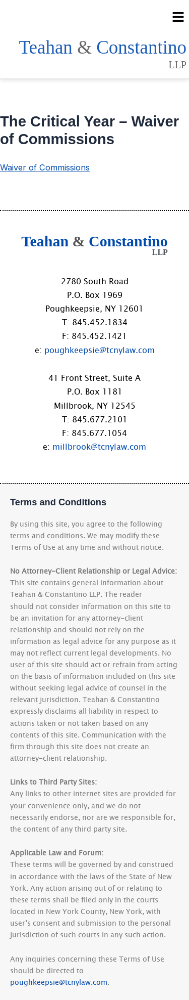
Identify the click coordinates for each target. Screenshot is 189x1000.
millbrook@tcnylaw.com (99, 446)
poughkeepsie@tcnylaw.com (99, 349)
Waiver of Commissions (45, 167)
